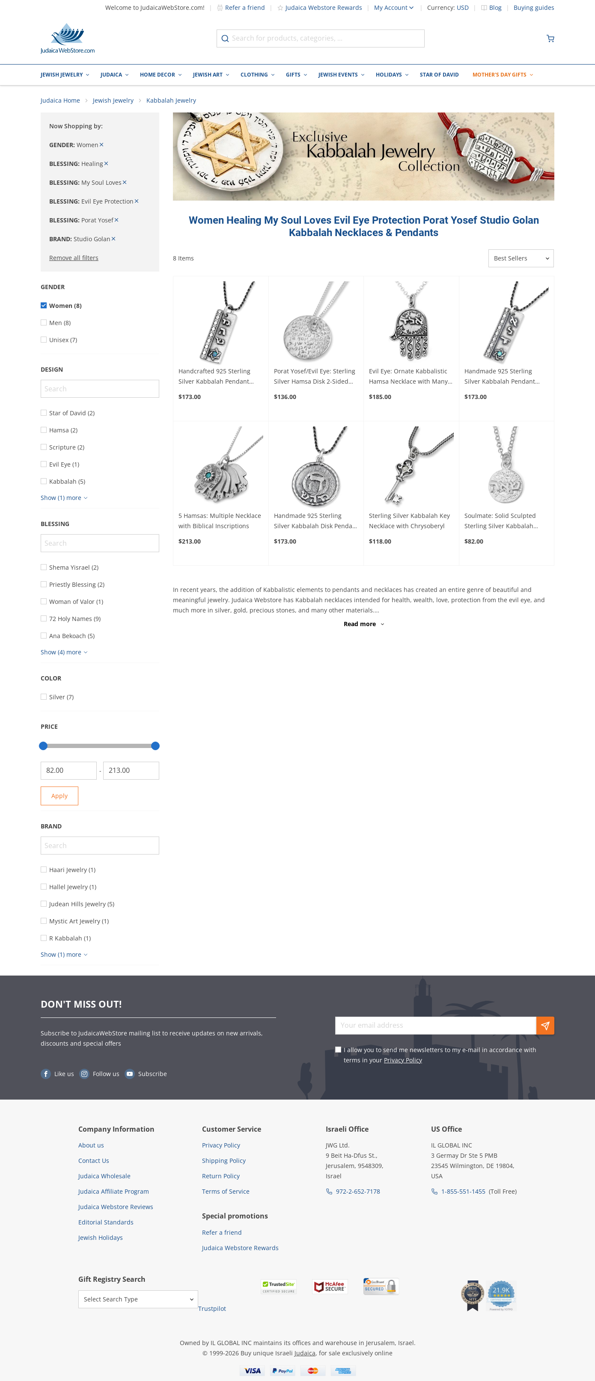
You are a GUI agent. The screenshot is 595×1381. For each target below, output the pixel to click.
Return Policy (221, 1176)
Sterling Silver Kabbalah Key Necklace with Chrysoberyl (409, 521)
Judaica (111, 74)
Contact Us (93, 1161)
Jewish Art (208, 74)
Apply (59, 796)
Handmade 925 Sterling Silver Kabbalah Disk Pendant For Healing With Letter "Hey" (316, 522)
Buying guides (534, 8)
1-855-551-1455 (463, 1192)
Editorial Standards (106, 1222)
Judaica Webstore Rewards (319, 7)
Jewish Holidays (100, 1238)
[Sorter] (521, 259)
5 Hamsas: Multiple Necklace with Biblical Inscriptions (219, 521)
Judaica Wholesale (104, 1176)
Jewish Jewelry (62, 74)
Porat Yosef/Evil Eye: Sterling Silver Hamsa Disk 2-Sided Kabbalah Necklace (314, 377)
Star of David (439, 74)
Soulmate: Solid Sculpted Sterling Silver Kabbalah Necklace (500, 522)
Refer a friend (241, 7)
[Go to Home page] (68, 38)
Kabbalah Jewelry (171, 101)
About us (91, 1145)
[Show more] (65, 498)
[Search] (100, 389)
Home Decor (157, 74)
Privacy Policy (403, 1060)
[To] (131, 771)
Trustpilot (212, 1309)
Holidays (389, 74)
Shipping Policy (224, 1161)
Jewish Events (338, 74)
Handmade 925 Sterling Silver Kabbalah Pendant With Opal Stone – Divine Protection (500, 377)
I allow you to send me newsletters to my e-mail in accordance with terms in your (440, 1055)
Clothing (254, 74)
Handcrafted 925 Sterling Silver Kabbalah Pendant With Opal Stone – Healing (215, 377)
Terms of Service (226, 1192)
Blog (495, 7)
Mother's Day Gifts (500, 74)
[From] (69, 771)
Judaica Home (60, 101)
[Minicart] (550, 38)
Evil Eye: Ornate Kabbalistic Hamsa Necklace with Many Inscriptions (408, 377)
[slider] (43, 746)
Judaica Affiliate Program (113, 1192)
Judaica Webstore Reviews (115, 1207)
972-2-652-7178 (358, 1192)
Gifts (293, 74)
